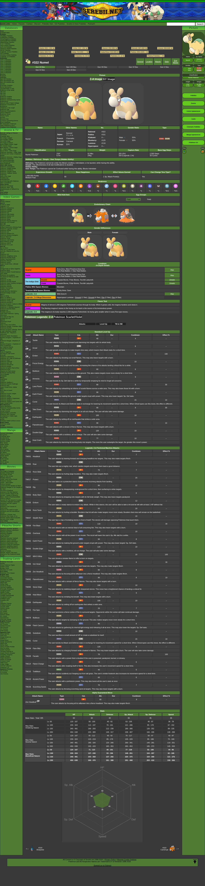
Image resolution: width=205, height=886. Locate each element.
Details (172, 280)
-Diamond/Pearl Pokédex (8, 40)
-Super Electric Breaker (7, 653)
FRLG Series (4, 449)
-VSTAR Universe (5, 666)
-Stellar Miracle (5, 656)
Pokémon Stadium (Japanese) (10, 398)
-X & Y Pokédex (5, 44)
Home (14, 24)
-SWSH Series (4, 608)
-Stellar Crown (4, 592)
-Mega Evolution (5, 581)
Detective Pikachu (6, 261)
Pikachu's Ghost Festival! (8, 540)
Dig (34, 487)
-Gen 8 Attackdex (5, 71)
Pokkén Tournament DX (7, 259)
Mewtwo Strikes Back (7, 473)
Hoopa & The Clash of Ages (9, 510)
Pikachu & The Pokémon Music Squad (10, 555)
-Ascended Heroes (6, 578)
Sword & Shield (5, 225)
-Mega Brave (4, 640)
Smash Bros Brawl (6, 349)
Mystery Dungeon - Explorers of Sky (10, 338)
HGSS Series (4, 455)
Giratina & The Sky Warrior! (9, 492)
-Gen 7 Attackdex (5, 69)
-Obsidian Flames (6, 603)
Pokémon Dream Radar (7, 299)
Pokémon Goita (5, 424)
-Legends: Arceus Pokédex (8, 52)
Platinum (3, 323)
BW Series (3, 457)
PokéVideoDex (5, 179)
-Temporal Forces (5, 597)
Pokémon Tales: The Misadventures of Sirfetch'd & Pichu (9, 189)
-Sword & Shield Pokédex (8, 48)
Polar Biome (74, 280)
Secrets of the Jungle (7, 519)
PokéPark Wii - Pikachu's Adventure (8, 333)
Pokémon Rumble (6, 328)
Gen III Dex (71, 70)
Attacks (158, 62)
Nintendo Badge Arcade (7, 293)
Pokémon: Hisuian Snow (8, 171)
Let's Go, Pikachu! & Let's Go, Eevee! (9, 252)
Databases (11, 28)
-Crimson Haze (5, 661)
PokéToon (3, 175)
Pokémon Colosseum (7, 357)
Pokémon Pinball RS (6, 365)
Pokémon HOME (5, 230)
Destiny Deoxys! (5, 484)
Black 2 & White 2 (6, 297)
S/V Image (109, 79)
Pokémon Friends (6, 211)
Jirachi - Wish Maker (6, 482)
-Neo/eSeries (4, 618)
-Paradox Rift (4, 600)
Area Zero (61, 269)
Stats (167, 62)
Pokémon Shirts (5, 114)
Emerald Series (5, 451)
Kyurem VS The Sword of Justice (10, 500)
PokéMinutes (4, 178)
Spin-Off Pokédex (5, 79)
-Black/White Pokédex (7, 42)
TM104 (28, 648)
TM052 (28, 541)
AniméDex (3, 135)
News (2, 31)
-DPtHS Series (5, 614)
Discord (37, 24)
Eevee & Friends (5, 551)
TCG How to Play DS (7, 317)
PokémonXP (4, 101)
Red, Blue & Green (6, 390)
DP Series (3, 452)
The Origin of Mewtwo (7, 471)
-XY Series (3, 611)
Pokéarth (91, 24)
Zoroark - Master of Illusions (9, 495)
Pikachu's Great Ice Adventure (10, 544)
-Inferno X (3, 638)
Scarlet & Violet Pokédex (76, 24)
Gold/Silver (3, 379)
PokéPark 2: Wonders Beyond (9, 307)
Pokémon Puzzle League (8, 393)
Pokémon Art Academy (7, 275)
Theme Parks (4, 116)
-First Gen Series (5, 619)
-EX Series (3, 616)
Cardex (2, 84)
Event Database (5, 122)
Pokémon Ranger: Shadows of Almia (10, 341)
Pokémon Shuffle (5, 280)
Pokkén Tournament (6, 288)
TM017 (28, 479)
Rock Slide (37, 472)
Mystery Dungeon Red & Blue (9, 368)
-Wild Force (4, 662)
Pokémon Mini (4, 385)
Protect (35, 479)
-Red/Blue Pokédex (6, 36)
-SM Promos (4, 627)
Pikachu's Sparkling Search (9, 546)
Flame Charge (38, 664)
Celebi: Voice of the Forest (8, 479)
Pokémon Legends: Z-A (39, 317)
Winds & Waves (5, 201)
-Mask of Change (5, 659)
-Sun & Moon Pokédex (7, 45)
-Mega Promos (5, 622)
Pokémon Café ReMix (7, 214)
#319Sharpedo (40, 849)
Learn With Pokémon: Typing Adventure (9, 314)
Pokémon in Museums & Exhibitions (8, 105)
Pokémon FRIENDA (6, 427)
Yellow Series (4, 444)
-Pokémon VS (4, 667)
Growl (35, 348)
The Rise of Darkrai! (6, 490)
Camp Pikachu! (5, 535)
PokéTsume (4, 194)
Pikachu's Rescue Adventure (9, 530)
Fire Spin (36, 610)
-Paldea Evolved (5, 605)
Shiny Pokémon (5, 163)
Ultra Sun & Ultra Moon (7, 249)
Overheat (36, 533)
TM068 (28, 595)
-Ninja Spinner (4, 634)
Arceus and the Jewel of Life (9, 494)
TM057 (28, 556)
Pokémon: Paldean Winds (8, 173)
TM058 (28, 564)
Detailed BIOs (4, 438)
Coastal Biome (62, 280)
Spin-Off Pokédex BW (7, 82)
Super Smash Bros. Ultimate (9, 264)
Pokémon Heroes (5, 481)
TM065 (28, 587)
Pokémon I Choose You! (8, 514)
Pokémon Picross (5, 285)
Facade (36, 656)
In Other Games (5, 409)
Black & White (4, 296)
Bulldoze (36, 371)
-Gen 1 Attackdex (5, 60)
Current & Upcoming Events (9, 120)
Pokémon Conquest (6, 305)
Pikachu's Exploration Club (8, 543)
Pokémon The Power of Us (8, 516)
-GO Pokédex (4, 53)
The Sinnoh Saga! (6, 146)
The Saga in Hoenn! (6, 143)
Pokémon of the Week (7, 90)
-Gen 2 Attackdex (5, 61)
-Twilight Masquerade (7, 595)
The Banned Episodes (7, 162)
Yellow (2, 392)
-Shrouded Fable (5, 594)
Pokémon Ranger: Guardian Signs (11, 326)
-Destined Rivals (5, 586)
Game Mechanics (5, 87)
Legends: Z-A (4, 206)
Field (149, 199)
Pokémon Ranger (5, 366)
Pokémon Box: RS (6, 363)
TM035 (28, 502)
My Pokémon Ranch (6, 347)
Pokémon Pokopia (6, 209)
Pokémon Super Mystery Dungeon (11, 283)
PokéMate (3, 376)
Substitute (37, 633)
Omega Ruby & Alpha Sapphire (10, 269)
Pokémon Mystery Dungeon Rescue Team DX (9, 236)
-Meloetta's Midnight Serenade (10, 502)
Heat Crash (37, 440)
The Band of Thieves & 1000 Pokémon (9, 277)
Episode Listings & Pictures (9, 133)
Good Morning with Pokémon (9, 181)
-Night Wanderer (5, 658)
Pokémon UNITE (5, 217)
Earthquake (37, 417)
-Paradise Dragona (6, 654)
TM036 (28, 510)
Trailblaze (36, 671)
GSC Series (4, 446)
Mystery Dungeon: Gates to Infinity (11, 304)
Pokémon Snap (5, 395)
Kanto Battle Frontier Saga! (9, 144)
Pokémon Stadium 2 (6, 382)
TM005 (28, 464)
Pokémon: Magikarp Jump (8, 256)
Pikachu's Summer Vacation (9, 528)
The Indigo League (6, 138)
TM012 (28, 472)
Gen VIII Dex (71, 67)
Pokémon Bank (5, 270)
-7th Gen (3, 95)
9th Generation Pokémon (8, 124)
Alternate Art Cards (6, 570)
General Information (6, 433)
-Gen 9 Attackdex (5, 72)
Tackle (35, 340)
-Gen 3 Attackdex (5, 63)
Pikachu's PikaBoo (6, 533)
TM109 (28, 656)
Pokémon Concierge (6, 186)
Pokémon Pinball (5, 397)
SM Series (3, 463)
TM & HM (119, 324)
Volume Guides (5, 441)
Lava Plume (37, 386)
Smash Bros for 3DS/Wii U (8, 291)
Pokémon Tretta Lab (6, 301)
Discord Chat (4, 119)
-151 (1, 602)
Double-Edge (38, 432)
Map (172, 270)
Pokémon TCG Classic (7, 573)
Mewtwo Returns (5, 478)
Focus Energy (38, 363)
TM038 (28, 526)
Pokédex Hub (47, 24)
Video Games (11, 197)
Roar (35, 464)
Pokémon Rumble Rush (7, 257)
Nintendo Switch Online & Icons (10, 421)
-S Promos (3, 672)
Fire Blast (36, 526)
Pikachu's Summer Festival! (9, 538)
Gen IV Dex (40, 70)
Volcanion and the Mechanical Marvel (9, 512)
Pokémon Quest (5, 262)
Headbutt (36, 456)
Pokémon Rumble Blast (7, 309)
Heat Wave (37, 595)
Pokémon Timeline (6, 96)
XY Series (3, 460)
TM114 (28, 664)
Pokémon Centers (6, 98)
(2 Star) (106, 297)
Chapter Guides (5, 439)
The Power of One (6, 474)
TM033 (28, 495)
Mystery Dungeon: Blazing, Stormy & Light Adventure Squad (11, 330)
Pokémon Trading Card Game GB (11, 401)
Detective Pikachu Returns (8, 221)
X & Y (2, 267)
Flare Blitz (37, 648)
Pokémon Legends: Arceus (8, 229)
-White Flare (4, 584)
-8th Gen (3, 93)
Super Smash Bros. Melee (8, 387)
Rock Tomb (37, 510)
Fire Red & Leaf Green (7, 353)
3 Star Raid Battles (78, 271)
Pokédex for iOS (5, 318)
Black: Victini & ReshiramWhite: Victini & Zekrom (10, 497)
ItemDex (3, 74)
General (140, 62)
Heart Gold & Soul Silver (8, 325)
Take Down (37, 409)
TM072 (28, 610)
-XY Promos (4, 629)
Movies (11, 466)
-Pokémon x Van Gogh (7, 108)
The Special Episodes (7, 160)
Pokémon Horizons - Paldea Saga (11, 157)
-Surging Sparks (5, 590)
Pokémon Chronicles (6, 159)
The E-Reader (4, 374)
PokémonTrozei (5, 369)
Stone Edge (37, 587)
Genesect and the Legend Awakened (8, 504)
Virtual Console (5, 411)
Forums (22, 24)
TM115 (28, 671)
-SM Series (3, 610)
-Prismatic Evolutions (7, 589)
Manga (11, 430)
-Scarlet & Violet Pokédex (8, 55)
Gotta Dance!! (4, 536)
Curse (35, 402)
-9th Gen (3, 92)
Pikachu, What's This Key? (8, 552)
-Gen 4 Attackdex (5, 64)
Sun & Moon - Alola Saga (8, 151)
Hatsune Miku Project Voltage (9, 103)
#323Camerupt (164, 849)
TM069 (28, 602)
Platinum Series (5, 454)
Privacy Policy (110, 860)
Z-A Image (96, 79)
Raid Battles (4, 571)
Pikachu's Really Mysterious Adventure (9, 548)
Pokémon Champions (7, 208)
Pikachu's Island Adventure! (9, 541)
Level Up (103, 324)
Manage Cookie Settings (126, 860)
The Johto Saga (5, 141)
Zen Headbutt (38, 572)
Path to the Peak (5, 176)
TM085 (28, 633)
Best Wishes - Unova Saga (8, 147)
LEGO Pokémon (5, 112)
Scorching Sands (39, 687)
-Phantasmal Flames (6, 579)
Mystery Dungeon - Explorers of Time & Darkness (10, 344)
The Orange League (6, 139)
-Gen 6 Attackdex (5, 68)
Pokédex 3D (4, 310)
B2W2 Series (4, 459)
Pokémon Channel (6, 361)
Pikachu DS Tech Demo (7, 371)
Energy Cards (4, 568)
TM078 (28, 618)
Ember (35, 356)
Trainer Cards (4, 566)
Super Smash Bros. (6, 403)
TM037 (28, 518)
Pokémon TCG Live (6, 245)
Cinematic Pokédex (6, 85)
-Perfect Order (4, 576)
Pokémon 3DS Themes (7, 414)
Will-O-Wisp (37, 556)
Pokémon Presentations (8, 111)
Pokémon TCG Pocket (7, 222)
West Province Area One (75, 269)
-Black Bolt (3, 582)
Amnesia (36, 379)
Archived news (5, 32)
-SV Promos (4, 624)
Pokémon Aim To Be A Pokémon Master (10, 154)
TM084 (28, 625)
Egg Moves (175, 62)
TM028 (28, 487)
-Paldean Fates (5, 598)
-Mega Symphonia (6, 642)
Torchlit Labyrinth (86, 280)
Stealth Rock (38, 518)
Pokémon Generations (7, 167)
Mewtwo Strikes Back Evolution (10, 518)
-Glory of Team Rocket (7, 646)
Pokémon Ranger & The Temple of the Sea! (11, 488)
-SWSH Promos (5, 626)
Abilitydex (3, 77)
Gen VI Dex (133, 67)
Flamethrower (38, 425)
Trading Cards (11, 558)
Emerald (3, 355)
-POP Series (4, 630)
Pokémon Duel (5, 289)
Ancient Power (38, 679)
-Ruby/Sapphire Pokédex (8, 39)
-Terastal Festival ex (6, 651)
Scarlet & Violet (5, 205)
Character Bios (5, 136)
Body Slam (37, 495)
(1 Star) (81, 297)
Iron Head (37, 564)
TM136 (28, 687)
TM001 (28, 456)
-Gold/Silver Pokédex (7, 37)
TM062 (28, 579)
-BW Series (4, 613)
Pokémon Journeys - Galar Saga (10, 152)
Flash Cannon (38, 625)
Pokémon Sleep (5, 219)
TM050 (28, 533)
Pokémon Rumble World (8, 281)
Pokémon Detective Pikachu (9, 522)
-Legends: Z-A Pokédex (7, 56)
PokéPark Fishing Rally (7, 373)
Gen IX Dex (40, 67)
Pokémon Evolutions (6, 170)
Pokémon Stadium (6, 400)
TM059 (28, 572)
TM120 (28, 679)
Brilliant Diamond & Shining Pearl (10, 227)
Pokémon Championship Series (10, 100)
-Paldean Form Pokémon (8, 127)
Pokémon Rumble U (6, 302)
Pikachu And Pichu (6, 532)
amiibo (2, 419)
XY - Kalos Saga (5, 149)
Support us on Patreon (102, 865)
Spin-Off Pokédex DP (7, 80)
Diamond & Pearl (5, 321)
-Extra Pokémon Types (7, 565)
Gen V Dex (164, 67)
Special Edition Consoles (8, 413)
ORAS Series (4, 462)
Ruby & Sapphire (5, 352)
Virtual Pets (4, 417)
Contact (29, 24)
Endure (35, 502)
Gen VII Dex (102, 67)
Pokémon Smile (5, 238)
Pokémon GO (4, 213)
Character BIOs (5, 436)
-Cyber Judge (4, 664)
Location (149, 62)
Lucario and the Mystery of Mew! (10, 486)
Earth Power (37, 394)
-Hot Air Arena (4, 648)
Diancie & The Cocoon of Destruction (8, 507)
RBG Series (4, 443)
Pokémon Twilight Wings (8, 168)
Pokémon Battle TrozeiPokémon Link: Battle (10, 272)
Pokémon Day (4, 109)
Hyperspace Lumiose (65, 297)
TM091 (28, 641)
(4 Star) (94, 297)
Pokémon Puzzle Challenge (9, 384)
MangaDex (3, 435)
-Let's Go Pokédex (6, 47)
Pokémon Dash (5, 360)
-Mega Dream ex (5, 637)
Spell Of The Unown (6, 476)
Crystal (2, 381)
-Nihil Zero (3, 635)
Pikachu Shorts (11, 525)
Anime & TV (11, 130)
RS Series (3, 447)
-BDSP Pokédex (5, 50)
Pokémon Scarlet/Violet (68, 317)
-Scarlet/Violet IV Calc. (7, 88)
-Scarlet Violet (4, 606)
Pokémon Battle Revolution (9, 336)
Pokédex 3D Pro (5, 312)
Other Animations (5, 183)
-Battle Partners (5, 650)
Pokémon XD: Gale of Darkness (10, 358)
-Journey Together (6, 587)
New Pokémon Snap (6, 241)
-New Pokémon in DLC (7, 125)
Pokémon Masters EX (7, 216)
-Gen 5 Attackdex (5, 66)
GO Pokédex (60, 24)
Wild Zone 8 (61, 294)
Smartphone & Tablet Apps (8, 416)
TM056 (28, 549)
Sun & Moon (4, 248)
